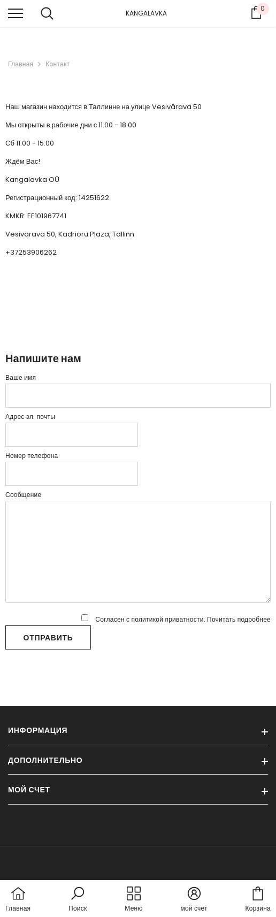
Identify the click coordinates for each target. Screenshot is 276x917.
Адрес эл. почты (30, 416)
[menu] (15, 12)
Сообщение (23, 494)
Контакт (57, 63)
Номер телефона (31, 455)
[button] (77, 899)
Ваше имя (20, 377)
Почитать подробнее (239, 619)
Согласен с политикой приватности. (176, 619)
